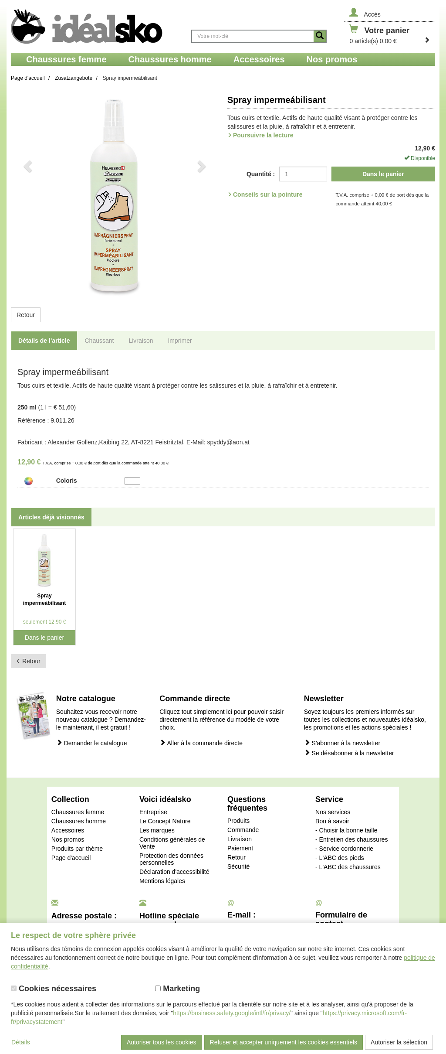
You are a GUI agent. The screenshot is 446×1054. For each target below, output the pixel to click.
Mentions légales (162, 880)
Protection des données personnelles (171, 859)
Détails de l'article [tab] (44, 340)
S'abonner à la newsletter (342, 743)
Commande (243, 829)
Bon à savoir (332, 821)
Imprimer (180, 340)
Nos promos (67, 839)
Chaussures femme (77, 811)
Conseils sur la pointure (267, 194)
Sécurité (238, 866)
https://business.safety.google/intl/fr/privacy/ (232, 1013)
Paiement (240, 848)
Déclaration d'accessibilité (174, 871)
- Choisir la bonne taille (346, 830)
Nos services (332, 811)
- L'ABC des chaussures (348, 866)
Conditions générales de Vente (172, 843)
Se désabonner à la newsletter (349, 753)
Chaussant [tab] (99, 340)
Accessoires (67, 830)
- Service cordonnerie (344, 848)
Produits (238, 820)
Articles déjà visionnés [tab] (51, 517)
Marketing (177, 988)
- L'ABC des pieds (339, 857)
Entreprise (153, 811)
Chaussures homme (78, 821)
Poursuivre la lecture (263, 135)
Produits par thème (77, 848)
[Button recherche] (320, 36)
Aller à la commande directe (201, 743)
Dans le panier (383, 174)
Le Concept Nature (165, 821)
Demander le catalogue (91, 743)
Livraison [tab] (140, 340)
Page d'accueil (71, 857)
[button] (26, 195)
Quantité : (261, 174)
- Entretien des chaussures (351, 839)
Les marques (157, 830)
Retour (26, 314)
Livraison (239, 839)
